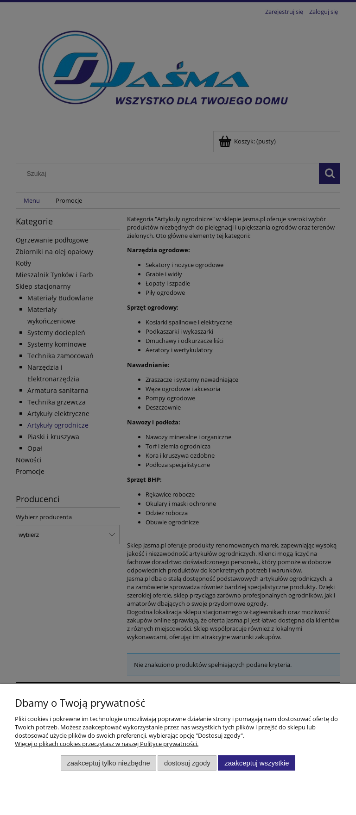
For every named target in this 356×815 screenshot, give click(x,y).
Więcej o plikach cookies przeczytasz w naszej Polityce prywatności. (106, 744)
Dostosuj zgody (187, 763)
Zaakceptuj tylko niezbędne (108, 763)
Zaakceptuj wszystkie (256, 763)
